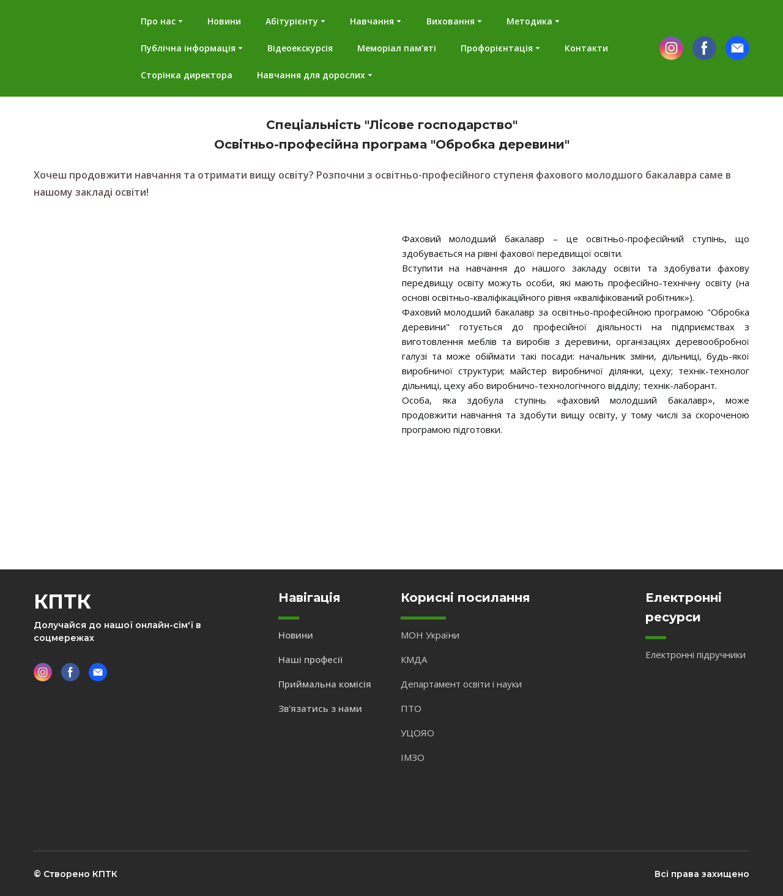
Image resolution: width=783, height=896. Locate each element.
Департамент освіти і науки (461, 684)
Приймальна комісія (324, 684)
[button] (671, 48)
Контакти (586, 48)
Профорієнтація (497, 48)
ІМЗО (413, 757)
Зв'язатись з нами (320, 708)
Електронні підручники (695, 654)
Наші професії (310, 659)
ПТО (411, 708)
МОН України (430, 635)
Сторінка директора (186, 75)
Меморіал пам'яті (396, 48)
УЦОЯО (417, 733)
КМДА (414, 659)
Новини (224, 21)
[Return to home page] (70, 48)
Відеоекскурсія (300, 48)
